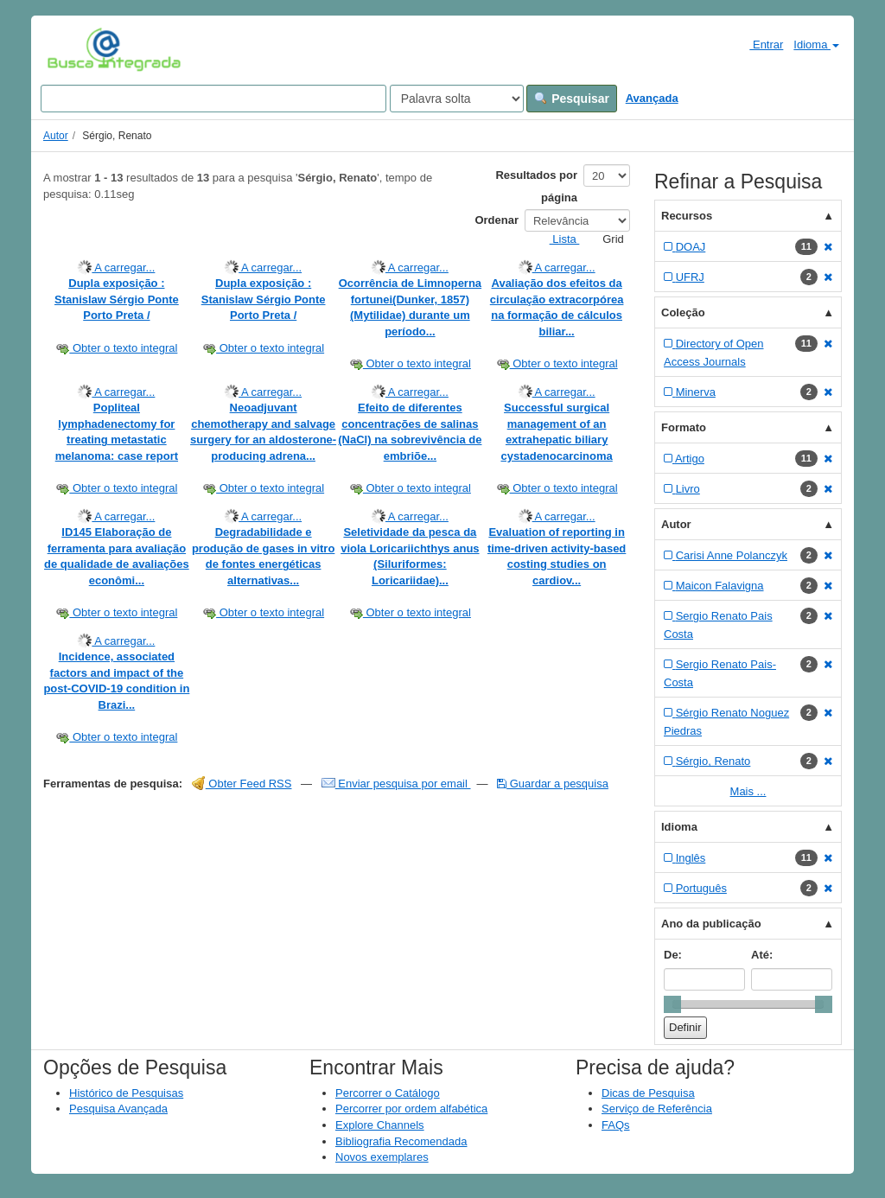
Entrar (759, 44)
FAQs (616, 1124)
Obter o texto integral (116, 347)
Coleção (683, 312)
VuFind (74, 49)
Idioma (816, 44)
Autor (55, 136)
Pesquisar (571, 98)
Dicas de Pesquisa (648, 1092)
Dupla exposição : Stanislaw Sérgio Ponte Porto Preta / (116, 299)
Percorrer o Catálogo (387, 1092)
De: (673, 954)
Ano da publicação (711, 923)
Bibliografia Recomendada (401, 1141)
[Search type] (457, 98)
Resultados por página (536, 186)
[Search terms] (213, 98)
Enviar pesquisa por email (396, 783)
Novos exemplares (382, 1156)
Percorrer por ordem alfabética (411, 1108)
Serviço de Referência (657, 1108)
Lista (558, 239)
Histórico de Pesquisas (126, 1092)
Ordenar (496, 219)
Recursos (686, 215)
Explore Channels (379, 1124)
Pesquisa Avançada (118, 1108)
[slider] (672, 1004)
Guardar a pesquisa (552, 783)
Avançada (652, 98)
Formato (683, 427)
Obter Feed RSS (242, 783)
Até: (762, 954)
